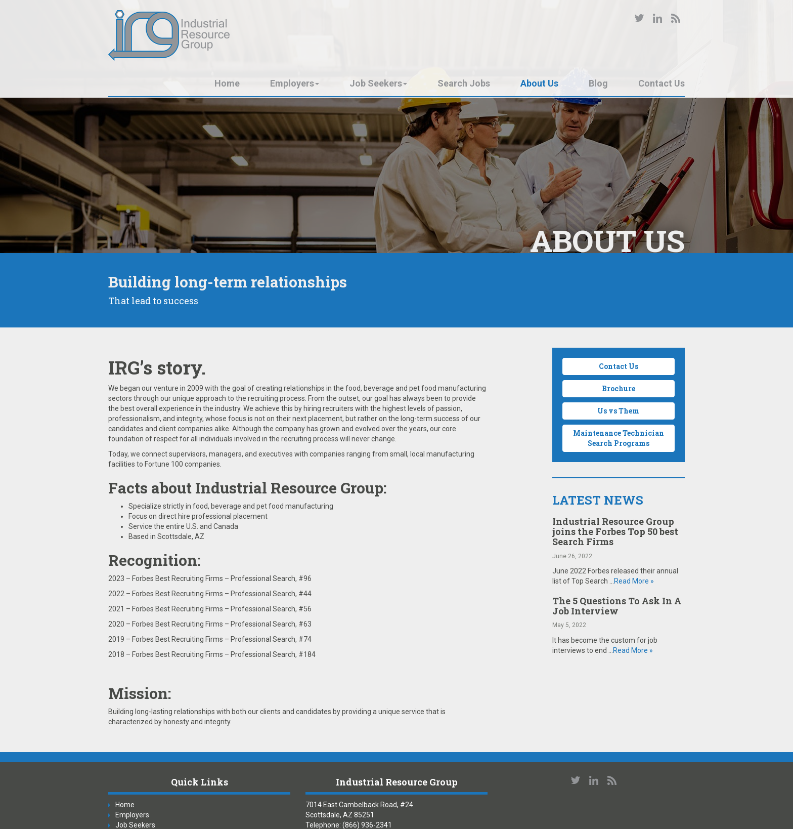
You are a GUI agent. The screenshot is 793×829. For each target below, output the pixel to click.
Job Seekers (378, 83)
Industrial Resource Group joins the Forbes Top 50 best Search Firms (615, 531)
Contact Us (661, 83)
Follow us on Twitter (639, 18)
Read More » (634, 581)
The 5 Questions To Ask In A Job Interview (616, 606)
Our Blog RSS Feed (676, 18)
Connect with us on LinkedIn (657, 18)
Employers (294, 83)
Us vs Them (618, 411)
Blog (598, 83)
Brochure (618, 388)
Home (227, 83)
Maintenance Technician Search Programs (618, 438)
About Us (539, 83)
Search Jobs (463, 83)
